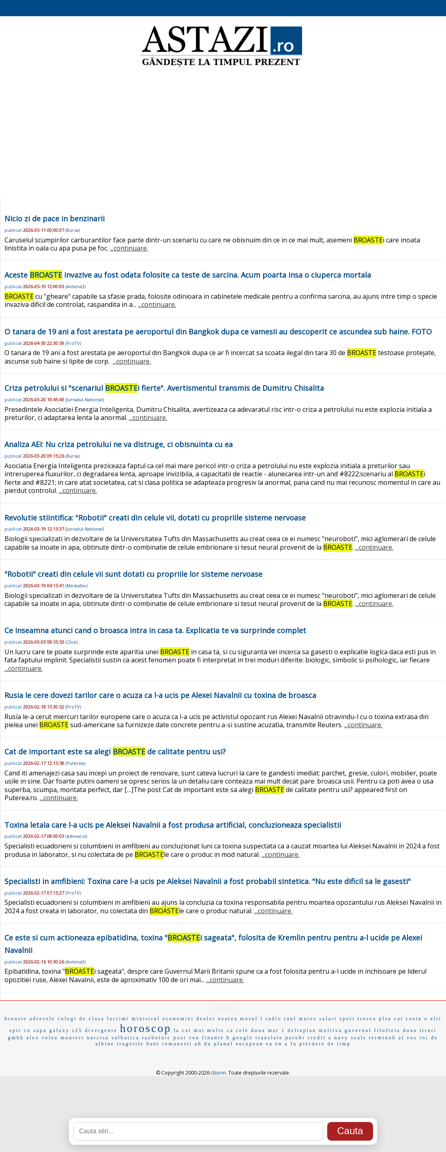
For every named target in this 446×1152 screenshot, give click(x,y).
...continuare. (129, 248)
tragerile (130, 1044)
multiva (330, 1030)
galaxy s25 (66, 1030)
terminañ (382, 1038)
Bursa (72, 230)
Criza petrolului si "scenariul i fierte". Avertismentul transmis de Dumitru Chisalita (164, 388)
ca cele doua (246, 1030)
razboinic (156, 1038)
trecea (367, 1018)
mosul (249, 1018)
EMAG (223, 1007)
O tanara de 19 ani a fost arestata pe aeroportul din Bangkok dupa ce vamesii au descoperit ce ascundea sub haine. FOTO (218, 331)
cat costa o (411, 1018)
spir (15, 1030)
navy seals (350, 1038)
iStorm (218, 1072)
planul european (239, 1044)
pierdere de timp (325, 1044)
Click (71, 642)
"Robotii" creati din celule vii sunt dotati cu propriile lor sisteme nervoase (133, 574)
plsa (385, 1018)
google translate (258, 1038)
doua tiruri (420, 1030)
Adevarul (76, 836)
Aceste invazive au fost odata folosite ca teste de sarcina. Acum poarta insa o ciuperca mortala (187, 275)
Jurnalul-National (84, 399)
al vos (407, 1038)
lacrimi (118, 1018)
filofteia (387, 1030)
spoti (347, 1018)
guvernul (358, 1030)
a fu (291, 1044)
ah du (203, 1044)
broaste (15, 1018)
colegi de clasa (81, 1018)
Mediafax (76, 585)
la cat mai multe (199, 1030)
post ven (186, 1038)
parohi (295, 1038)
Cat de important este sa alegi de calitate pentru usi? (115, 751)
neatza (228, 1018)
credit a (319, 1038)
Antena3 (75, 286)
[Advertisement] (223, 134)
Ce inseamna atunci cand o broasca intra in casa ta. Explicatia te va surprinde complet (155, 630)
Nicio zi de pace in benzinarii (54, 218)
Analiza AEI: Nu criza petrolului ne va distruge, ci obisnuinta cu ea (118, 444)
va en (274, 1044)
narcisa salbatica (113, 1038)
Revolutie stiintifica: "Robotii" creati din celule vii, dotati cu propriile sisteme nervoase (155, 517)
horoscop (146, 1028)
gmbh (16, 1038)
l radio (270, 1018)
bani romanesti (169, 1044)
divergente (101, 1030)
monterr (72, 1038)
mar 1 (276, 1030)
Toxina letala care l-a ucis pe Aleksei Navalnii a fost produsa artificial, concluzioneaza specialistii (172, 825)
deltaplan (301, 1030)
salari (328, 1018)
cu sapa (35, 1030)
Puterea (75, 763)
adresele (42, 1018)
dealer (205, 1018)
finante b (216, 1038)
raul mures (300, 1018)
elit (435, 1018)
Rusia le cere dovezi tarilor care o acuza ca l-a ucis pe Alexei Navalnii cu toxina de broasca (160, 695)
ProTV (73, 343)
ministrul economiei (163, 1018)
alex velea (42, 1038)
